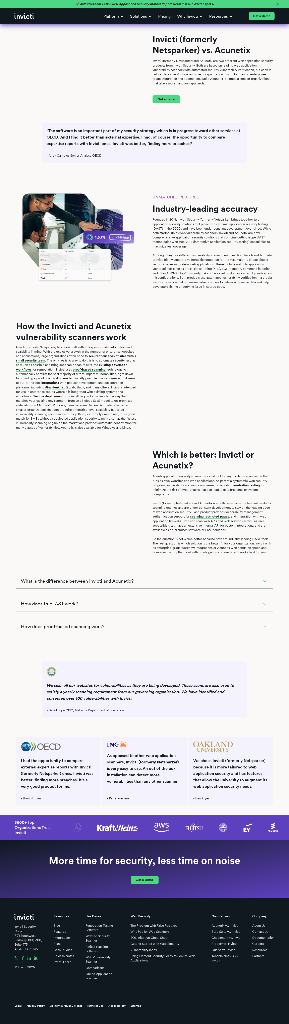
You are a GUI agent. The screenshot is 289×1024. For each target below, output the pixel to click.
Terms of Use (95, 1005)
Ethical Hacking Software (96, 949)
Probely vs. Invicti (224, 944)
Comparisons (94, 968)
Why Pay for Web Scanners (149, 932)
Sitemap (135, 1005)
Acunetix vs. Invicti (225, 925)
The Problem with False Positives (153, 925)
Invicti (223, 233)
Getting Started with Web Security (154, 944)
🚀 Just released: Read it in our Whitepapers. (144, 4)
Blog (57, 925)
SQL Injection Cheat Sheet (149, 938)
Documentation (263, 938)
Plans (57, 944)
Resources (259, 950)
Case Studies (63, 950)
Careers (258, 944)
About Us (258, 925)
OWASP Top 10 (177, 273)
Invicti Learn (62, 962)
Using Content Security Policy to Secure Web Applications (162, 958)
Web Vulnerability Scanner (98, 959)
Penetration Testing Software (99, 928)
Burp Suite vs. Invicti (226, 932)
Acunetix (241, 233)
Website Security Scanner (97, 938)
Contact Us (260, 932)
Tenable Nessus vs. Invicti (225, 958)
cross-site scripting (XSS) (202, 269)
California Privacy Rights (66, 1005)
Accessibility (117, 1005)
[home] (24, 16)
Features (60, 932)
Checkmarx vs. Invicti (227, 938)
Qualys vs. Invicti (223, 950)
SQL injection (231, 269)
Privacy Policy (35, 1005)
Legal (18, 1005)
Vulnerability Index (143, 950)
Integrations (62, 938)
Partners (258, 956)
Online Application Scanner (98, 976)
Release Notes (64, 956)
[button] (113, 16)
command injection (257, 269)
